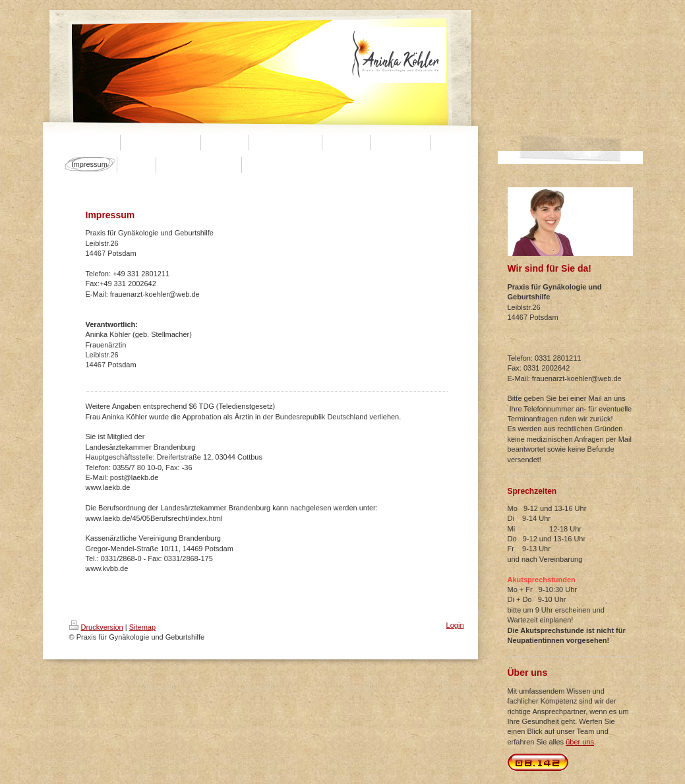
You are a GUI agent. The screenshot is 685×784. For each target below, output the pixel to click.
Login (455, 625)
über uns (580, 742)
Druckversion (96, 627)
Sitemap (142, 627)
